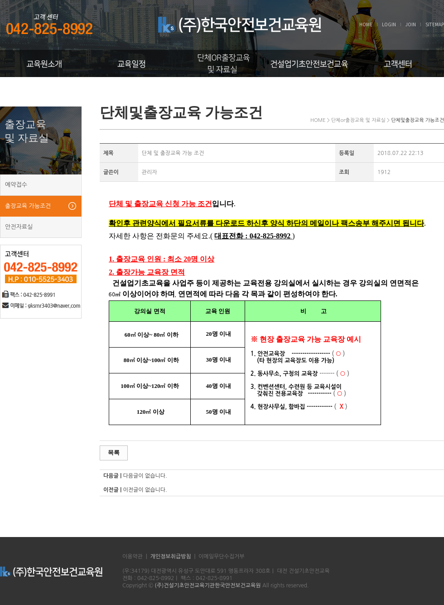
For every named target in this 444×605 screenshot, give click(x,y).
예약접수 (16, 185)
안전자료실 (19, 227)
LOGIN (389, 24)
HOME (365, 24)
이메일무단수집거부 (221, 556)
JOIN (410, 24)
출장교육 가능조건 (28, 206)
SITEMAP (434, 24)
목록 (114, 452)
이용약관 (132, 556)
